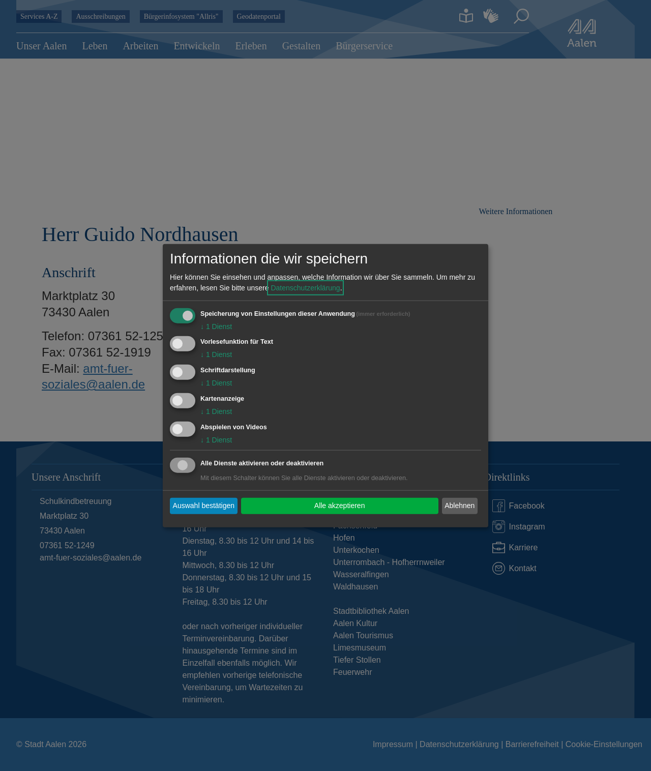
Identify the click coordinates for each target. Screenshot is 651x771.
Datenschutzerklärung (305, 287)
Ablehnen (460, 505)
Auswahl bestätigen (203, 505)
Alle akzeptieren (339, 505)
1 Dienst (216, 326)
